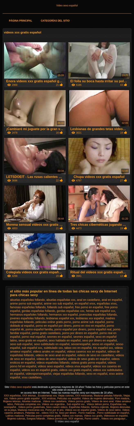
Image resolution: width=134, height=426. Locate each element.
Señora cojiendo (100, 407)
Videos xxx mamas (72, 415)
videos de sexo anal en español (56, 355)
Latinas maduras (15, 415)
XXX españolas (12, 395)
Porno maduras (87, 412)
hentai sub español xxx (100, 311)
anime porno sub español (26, 303)
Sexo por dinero (68, 412)
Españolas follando (79, 407)
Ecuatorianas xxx (47, 395)
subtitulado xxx (53, 347)
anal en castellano (88, 299)
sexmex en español (59, 336)
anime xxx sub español (58, 303)
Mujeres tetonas (11, 401)
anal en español (112, 299)
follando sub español (60, 307)
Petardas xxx (32, 412)
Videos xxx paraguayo (113, 418)
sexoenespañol (80, 344)
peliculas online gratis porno (53, 322)
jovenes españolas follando (27, 318)
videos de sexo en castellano (95, 355)
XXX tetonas (29, 395)
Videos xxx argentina (53, 404)
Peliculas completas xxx (28, 404)
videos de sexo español (51, 359)
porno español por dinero (70, 329)
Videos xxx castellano (54, 401)
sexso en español (103, 344)
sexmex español (83, 336)
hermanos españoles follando (28, 314)
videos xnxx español (78, 366)
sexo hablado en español (65, 340)
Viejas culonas (66, 395)
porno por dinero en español (80, 333)
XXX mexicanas (83, 395)
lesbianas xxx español (90, 318)
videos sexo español (51, 366)
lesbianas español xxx (60, 318)
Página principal (20, 20)
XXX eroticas (49, 398)
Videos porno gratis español (24, 398)
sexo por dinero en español (99, 340)
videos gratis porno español (88, 362)
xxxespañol (10, 407)
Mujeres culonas (16, 418)
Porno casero (92, 418)
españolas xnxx (107, 303)
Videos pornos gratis (79, 401)
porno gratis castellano (46, 333)
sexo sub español (21, 344)
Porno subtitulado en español (113, 412)
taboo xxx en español (77, 347)
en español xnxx (84, 303)
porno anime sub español (89, 322)
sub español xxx (32, 347)
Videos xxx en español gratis (80, 410)
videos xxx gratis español (75, 370)
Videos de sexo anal (103, 401)
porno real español (33, 336)
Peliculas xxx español (69, 398)
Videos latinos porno (98, 404)
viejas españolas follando (69, 373)
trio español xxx (103, 347)
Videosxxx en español (116, 415)
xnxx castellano (31, 377)
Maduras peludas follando (108, 395)
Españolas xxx (118, 404)
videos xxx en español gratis (40, 370)
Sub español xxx (76, 404)
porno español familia (39, 329)
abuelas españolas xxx (60, 299)
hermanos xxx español (63, 314)
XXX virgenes (75, 418)
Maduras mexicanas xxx (31, 410)
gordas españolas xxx (70, 311)
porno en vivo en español (89, 325)
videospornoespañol (38, 373)
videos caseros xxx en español (86, 351)
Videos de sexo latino (109, 410)
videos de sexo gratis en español (89, 359)
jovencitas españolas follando (98, 314)
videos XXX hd (50, 412)
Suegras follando (36, 418)
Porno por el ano (54, 410)
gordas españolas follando (38, 311)
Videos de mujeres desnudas (98, 398)
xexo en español (97, 373)
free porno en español (89, 307)
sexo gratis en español (32, 340)
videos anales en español (49, 351)
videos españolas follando (52, 362)
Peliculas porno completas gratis (43, 415)
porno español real (99, 329)
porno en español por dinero (53, 325)
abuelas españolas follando (27, 299)
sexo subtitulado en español (52, 344)
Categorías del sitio (55, 20)
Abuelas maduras (32, 401)
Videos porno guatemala (31, 407)
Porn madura (122, 398)
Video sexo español (67, 5)
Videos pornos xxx (57, 418)
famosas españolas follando (28, 307)
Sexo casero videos (57, 407)
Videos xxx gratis (93, 415)
